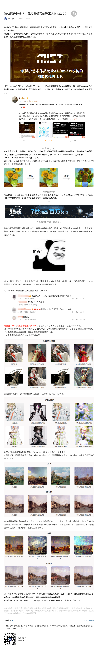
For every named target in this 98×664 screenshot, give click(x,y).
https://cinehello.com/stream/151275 (21, 613)
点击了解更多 (89, 620)
